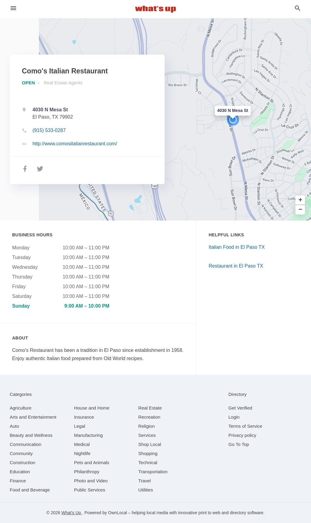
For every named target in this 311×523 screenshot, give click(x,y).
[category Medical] (82, 444)
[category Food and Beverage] (30, 489)
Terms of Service (245, 426)
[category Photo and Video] (91, 480)
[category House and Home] (92, 407)
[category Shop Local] (149, 444)
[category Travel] (144, 480)
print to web (209, 512)
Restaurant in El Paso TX (236, 265)
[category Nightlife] (82, 453)
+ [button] (300, 200)
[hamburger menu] (13, 8)
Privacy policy (242, 435)
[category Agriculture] (21, 407)
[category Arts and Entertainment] (33, 417)
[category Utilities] (145, 489)
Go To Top (238, 444)
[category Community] (21, 453)
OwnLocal (117, 512)
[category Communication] (25, 444)
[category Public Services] (89, 489)
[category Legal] (79, 426)
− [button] (300, 209)
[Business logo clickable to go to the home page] (155, 9)
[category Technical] (147, 462)
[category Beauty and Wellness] (31, 435)
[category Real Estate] (150, 407)
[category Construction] (22, 462)
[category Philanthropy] (86, 471)
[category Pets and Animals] (91, 462)
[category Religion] (146, 426)
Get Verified (240, 407)
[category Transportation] (152, 471)
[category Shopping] (147, 453)
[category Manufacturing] (88, 435)
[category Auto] (14, 426)
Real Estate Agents (63, 82)
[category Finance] (18, 480)
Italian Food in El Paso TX (237, 247)
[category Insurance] (84, 417)
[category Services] (147, 435)
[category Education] (20, 471)
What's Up (71, 512)
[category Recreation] (149, 417)
